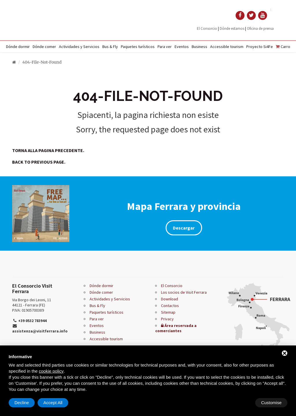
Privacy (167, 318)
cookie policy (51, 371)
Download (169, 299)
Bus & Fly (110, 46)
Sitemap (168, 312)
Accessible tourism (226, 46)
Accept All (272, 402)
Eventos (182, 46)
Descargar (184, 228)
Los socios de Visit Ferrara (184, 292)
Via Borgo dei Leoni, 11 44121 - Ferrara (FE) (31, 302)
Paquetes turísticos (138, 46)
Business (199, 46)
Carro (283, 46)
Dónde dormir (18, 46)
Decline (241, 402)
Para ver (165, 46)
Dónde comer (44, 46)
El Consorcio (207, 28)
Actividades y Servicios (79, 46)
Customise (24, 402)
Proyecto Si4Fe (259, 46)
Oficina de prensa (260, 28)
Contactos (170, 305)
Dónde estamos (232, 28)
